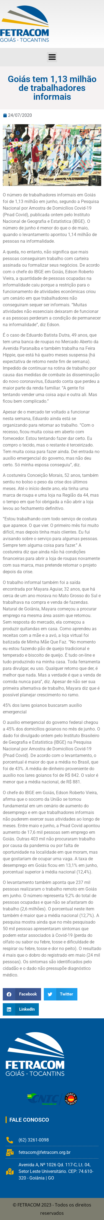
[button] (22, 994)
